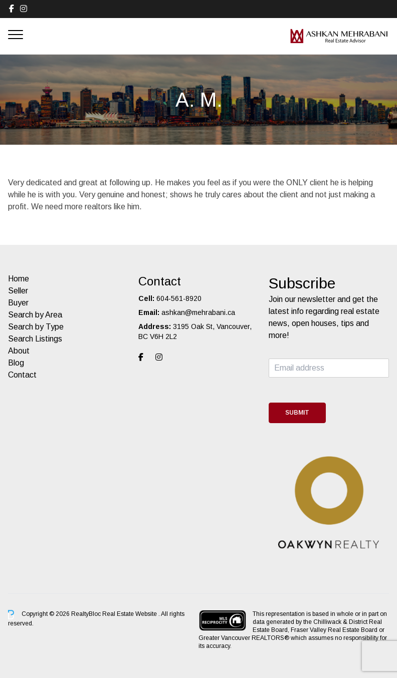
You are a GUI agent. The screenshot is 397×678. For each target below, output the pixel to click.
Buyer (18, 302)
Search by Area (35, 314)
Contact (22, 375)
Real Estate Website (130, 614)
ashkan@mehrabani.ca (198, 312)
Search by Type (36, 326)
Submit (297, 412)
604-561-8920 (179, 298)
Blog (16, 363)
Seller (18, 290)
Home (18, 278)
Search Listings (35, 338)
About (19, 351)
